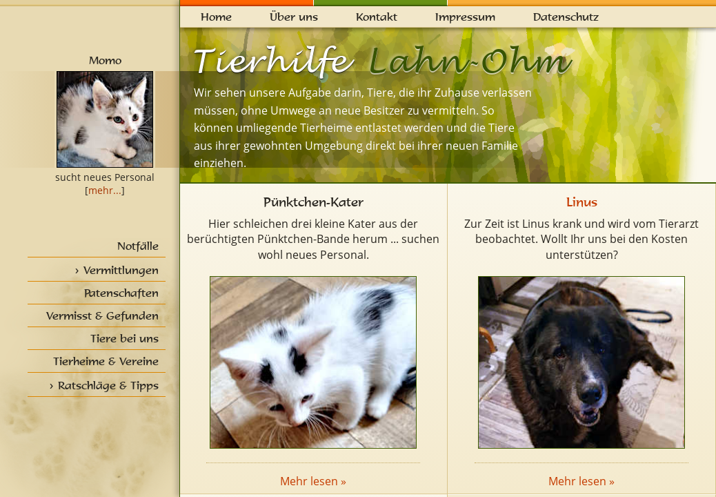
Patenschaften (121, 293)
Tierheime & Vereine (106, 361)
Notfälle (138, 246)
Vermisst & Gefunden (102, 315)
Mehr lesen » (313, 481)
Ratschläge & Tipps (108, 385)
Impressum (465, 16)
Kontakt (376, 16)
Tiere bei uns (124, 338)
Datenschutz (566, 16)
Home (216, 16)
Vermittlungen (121, 270)
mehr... (104, 190)
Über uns (294, 16)
